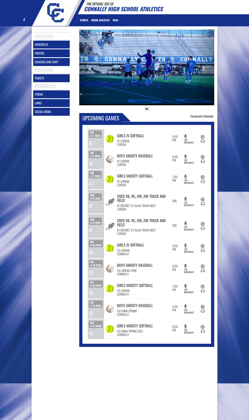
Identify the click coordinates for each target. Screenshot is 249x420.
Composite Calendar (201, 116)
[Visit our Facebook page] (24, 20)
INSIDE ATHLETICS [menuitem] (100, 20)
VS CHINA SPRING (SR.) (130, 331)
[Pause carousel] (147, 108)
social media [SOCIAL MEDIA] (43, 111)
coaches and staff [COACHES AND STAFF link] (46, 62)
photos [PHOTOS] (39, 53)
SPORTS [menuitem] (84, 20)
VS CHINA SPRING (127, 311)
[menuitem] (115, 20)
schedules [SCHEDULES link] (41, 44)
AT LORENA (123, 141)
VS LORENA (123, 250)
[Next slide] (204, 67)
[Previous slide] (89, 67)
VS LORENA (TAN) (126, 270)
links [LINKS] (38, 103)
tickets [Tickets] (39, 78)
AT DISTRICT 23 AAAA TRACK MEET (136, 205)
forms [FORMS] (39, 94)
